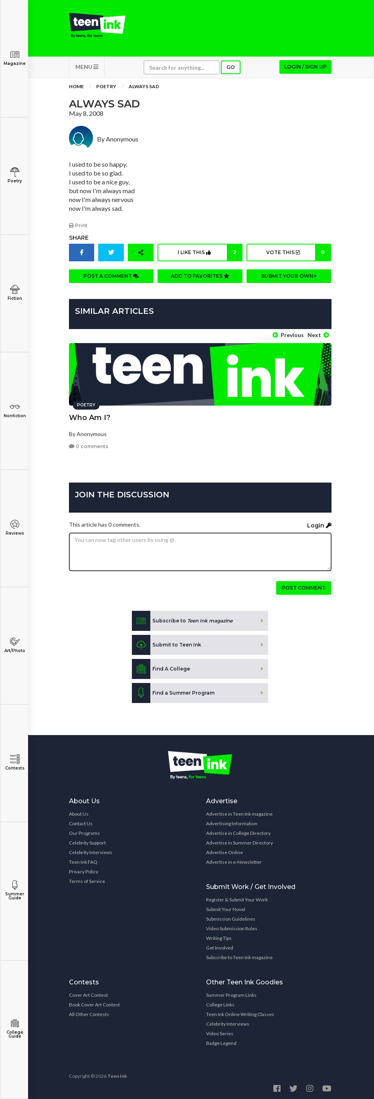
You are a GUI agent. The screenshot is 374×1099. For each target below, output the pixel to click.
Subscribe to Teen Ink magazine (239, 957)
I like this (210, 254)
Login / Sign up (305, 68)
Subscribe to (182, 620)
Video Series (219, 1033)
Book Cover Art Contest (94, 1004)
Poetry (14, 175)
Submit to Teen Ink (166, 644)
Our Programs (84, 832)
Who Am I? (89, 416)
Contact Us (81, 823)
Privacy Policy (83, 871)
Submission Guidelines (230, 918)
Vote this (298, 254)
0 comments (88, 445)
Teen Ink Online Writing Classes (240, 1013)
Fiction (14, 293)
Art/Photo (14, 645)
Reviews (14, 527)
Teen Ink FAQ (83, 861)
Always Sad (144, 88)
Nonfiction (14, 410)
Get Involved (219, 947)
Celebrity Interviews (90, 851)
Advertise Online (224, 851)
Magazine (14, 58)
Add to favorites (200, 277)
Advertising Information (231, 823)
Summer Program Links (231, 994)
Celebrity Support (87, 842)
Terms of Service (87, 880)
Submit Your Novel (225, 908)
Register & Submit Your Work (237, 899)
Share (79, 238)
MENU (86, 68)
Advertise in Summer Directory (239, 842)
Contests (14, 762)
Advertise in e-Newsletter (234, 861)
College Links (220, 1004)
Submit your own (289, 277)
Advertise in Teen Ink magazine (239, 813)
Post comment (303, 587)
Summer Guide (14, 890)
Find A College (161, 668)
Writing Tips (219, 937)
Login (319, 524)
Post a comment (111, 277)
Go (230, 69)
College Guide (14, 1028)
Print (78, 227)
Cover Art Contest (88, 994)
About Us (79, 813)
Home (76, 88)
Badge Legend (221, 1042)
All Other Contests (89, 1013)
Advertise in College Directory (238, 832)
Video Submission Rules (231, 928)
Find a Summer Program (173, 692)
